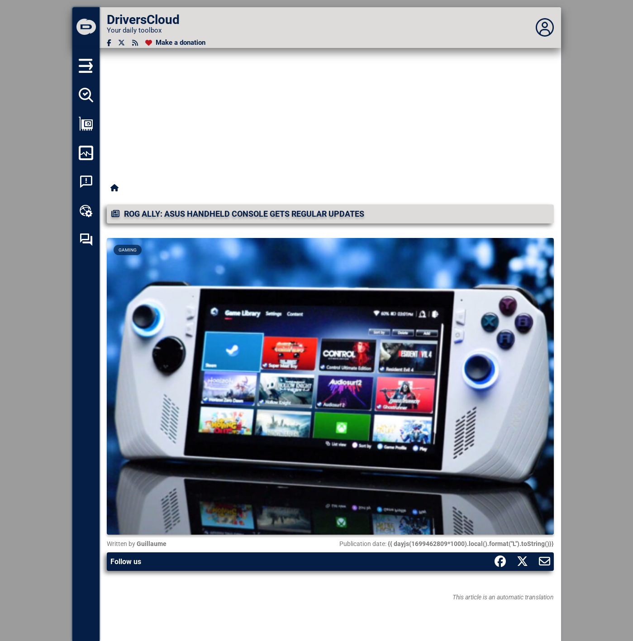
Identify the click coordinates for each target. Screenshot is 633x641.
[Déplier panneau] (545, 28)
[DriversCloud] (86, 27)
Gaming (128, 249)
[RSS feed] (135, 42)
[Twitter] (121, 42)
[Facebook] (109, 42)
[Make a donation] (175, 43)
